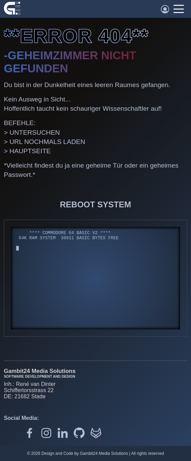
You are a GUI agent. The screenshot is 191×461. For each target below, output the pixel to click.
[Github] (79, 433)
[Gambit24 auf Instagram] (46, 433)
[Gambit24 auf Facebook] (29, 433)
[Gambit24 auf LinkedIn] (62, 433)
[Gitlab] (95, 433)
